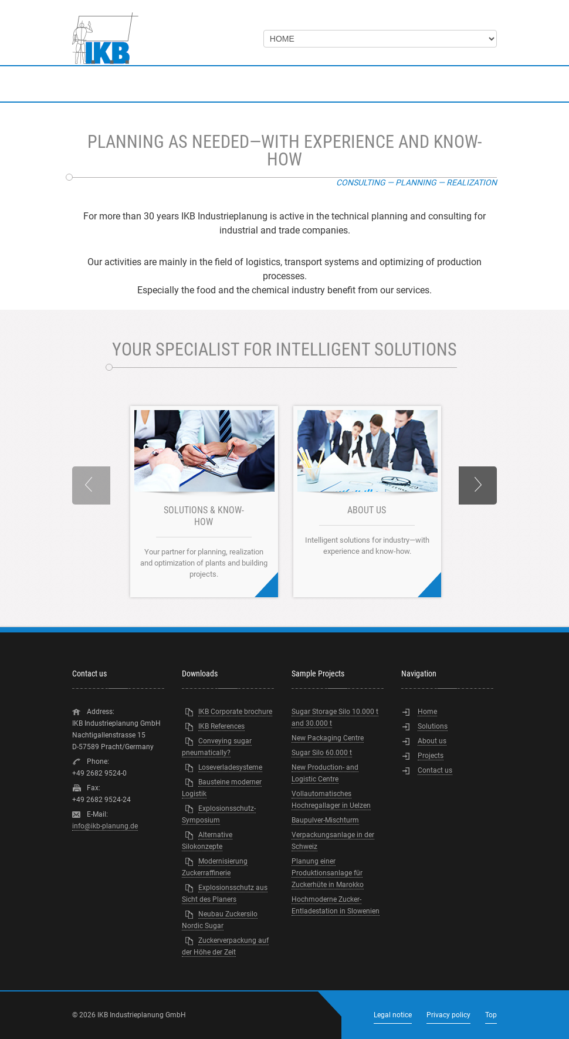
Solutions (433, 726)
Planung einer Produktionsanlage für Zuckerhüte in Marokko (328, 873)
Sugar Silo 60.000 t (322, 753)
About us (432, 741)
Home (427, 712)
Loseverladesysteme (230, 767)
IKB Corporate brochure (235, 712)
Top (491, 1015)
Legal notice (393, 1015)
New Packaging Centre (328, 738)
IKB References (221, 726)
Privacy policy (448, 1015)
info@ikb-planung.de (105, 826)
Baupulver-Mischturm (325, 820)
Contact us (435, 770)
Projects (430, 756)
